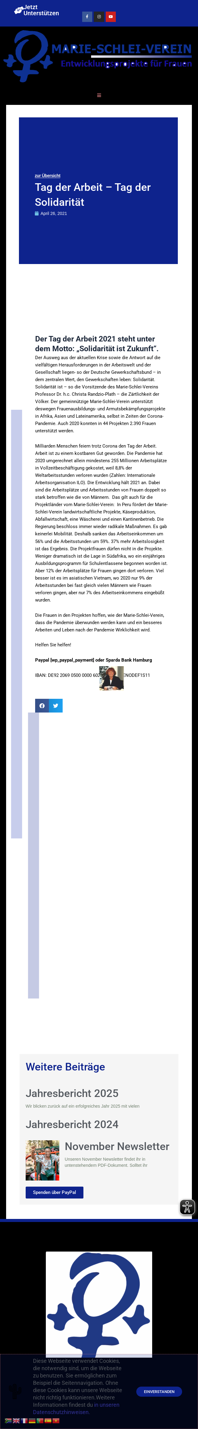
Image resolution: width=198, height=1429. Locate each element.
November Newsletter (117, 1146)
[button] (42, 706)
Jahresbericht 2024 (72, 1124)
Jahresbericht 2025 (72, 1093)
